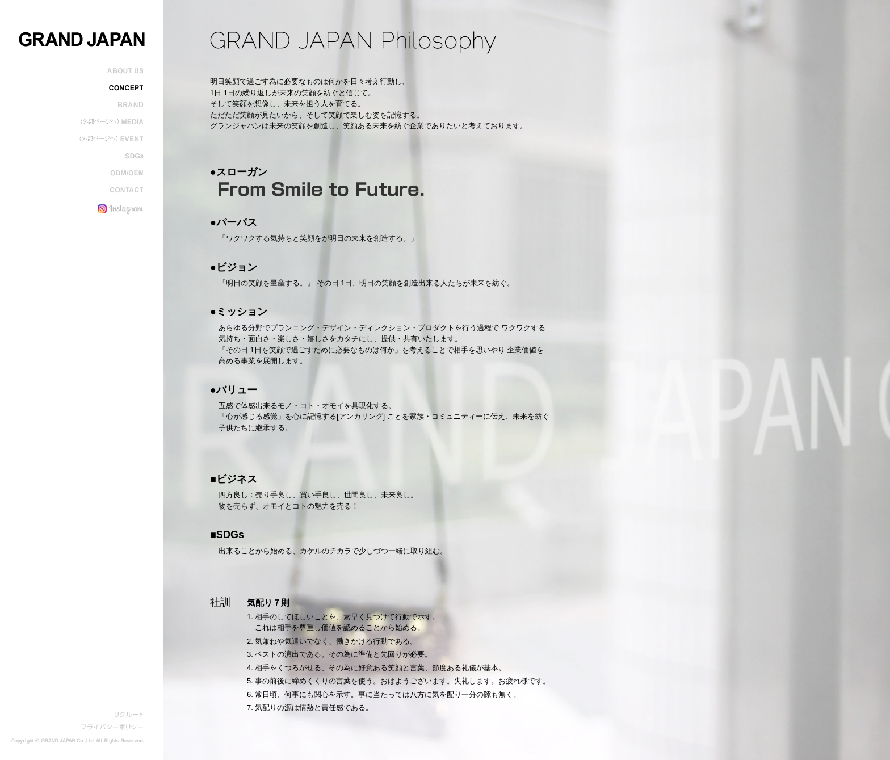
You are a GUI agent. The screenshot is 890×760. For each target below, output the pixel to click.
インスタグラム (110, 207)
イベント (110, 139)
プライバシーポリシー (112, 727)
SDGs (110, 156)
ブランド (110, 105)
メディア (110, 122)
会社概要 (110, 70)
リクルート (129, 715)
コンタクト (110, 190)
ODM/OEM (110, 173)
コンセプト (110, 87)
